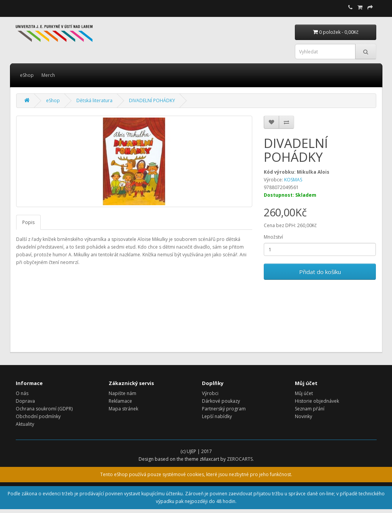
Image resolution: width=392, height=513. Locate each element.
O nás (22, 393)
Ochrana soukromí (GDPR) (44, 408)
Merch (48, 75)
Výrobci (210, 393)
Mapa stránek (123, 408)
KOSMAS (293, 179)
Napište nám (122, 393)
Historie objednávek (317, 401)
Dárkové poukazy (221, 401)
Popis (28, 222)
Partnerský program (224, 408)
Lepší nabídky (217, 416)
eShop (27, 75)
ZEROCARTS (240, 459)
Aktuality (25, 424)
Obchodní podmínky (38, 416)
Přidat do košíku (320, 272)
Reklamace (120, 401)
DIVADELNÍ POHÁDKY (152, 100)
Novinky (303, 416)
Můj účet (304, 393)
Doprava (25, 401)
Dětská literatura (94, 100)
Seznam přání (309, 408)
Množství (273, 237)
